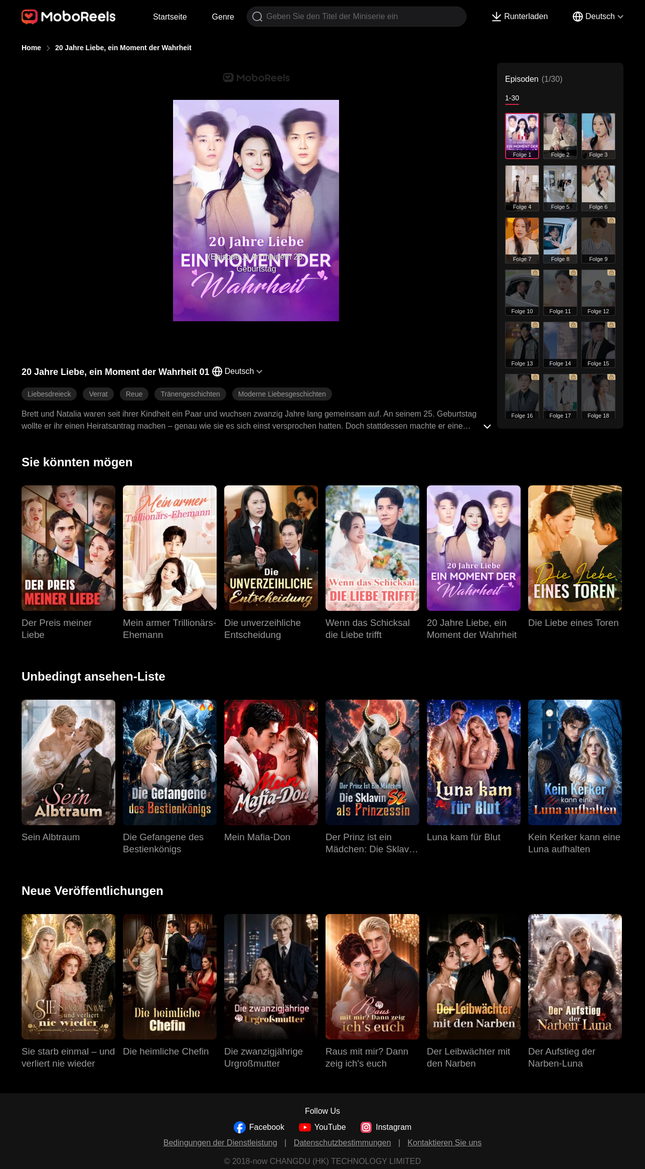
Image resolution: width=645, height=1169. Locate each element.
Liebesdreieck (49, 394)
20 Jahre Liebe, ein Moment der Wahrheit (123, 48)
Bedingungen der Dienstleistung (220, 1142)
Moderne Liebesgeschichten (282, 394)
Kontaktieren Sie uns (445, 1142)
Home (31, 48)
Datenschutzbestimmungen (342, 1142)
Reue (134, 394)
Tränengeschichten (190, 394)
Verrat (98, 394)
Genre (223, 17)
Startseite (170, 17)
